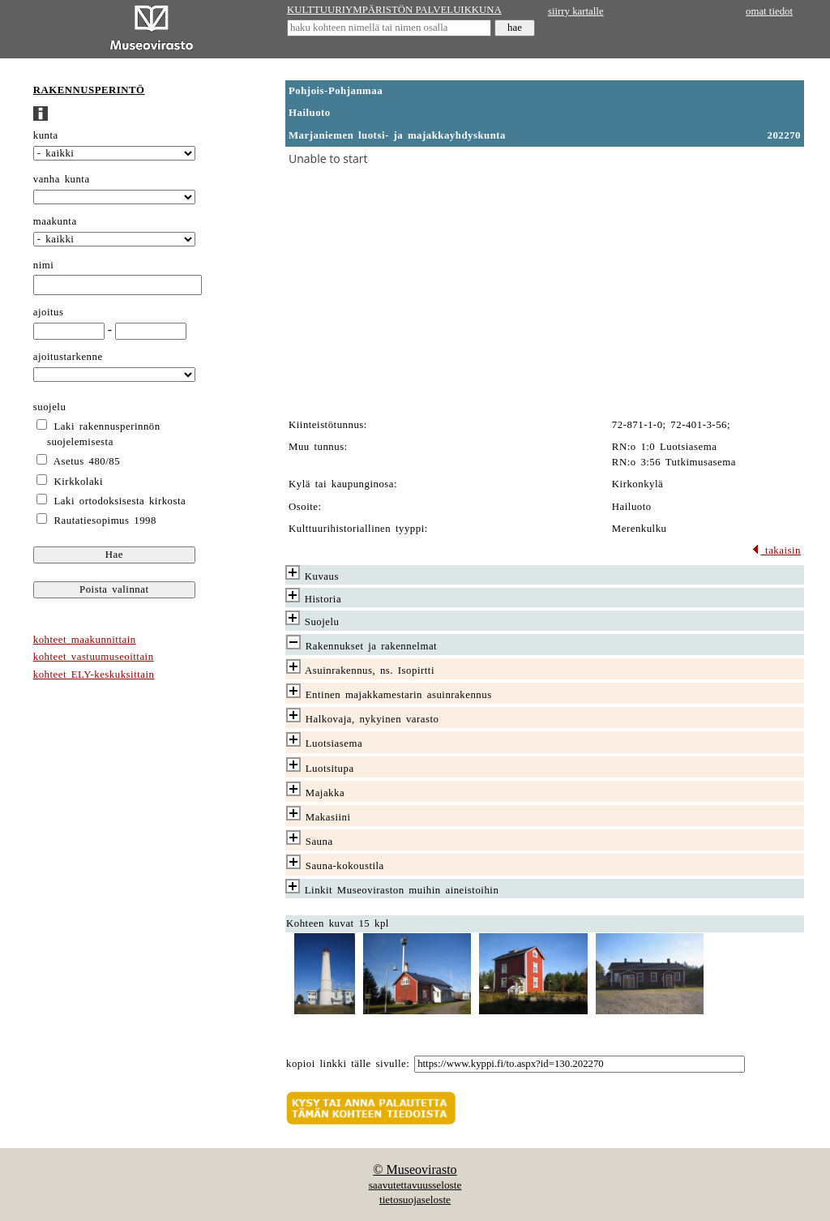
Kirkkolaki (79, 481)
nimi (43, 265)
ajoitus (48, 312)
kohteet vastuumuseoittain (93, 656)
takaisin (776, 550)
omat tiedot (769, 11)
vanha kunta (61, 179)
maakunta (55, 221)
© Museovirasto (414, 1169)
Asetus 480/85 (86, 461)
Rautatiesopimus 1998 (105, 520)
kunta (45, 135)
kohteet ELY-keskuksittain (94, 674)
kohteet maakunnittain (84, 639)
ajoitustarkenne (68, 356)
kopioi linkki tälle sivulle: (347, 1063)
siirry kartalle (576, 11)
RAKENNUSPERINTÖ (89, 90)
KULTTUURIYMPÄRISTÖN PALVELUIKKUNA (394, 9)
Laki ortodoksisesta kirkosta (120, 501)
